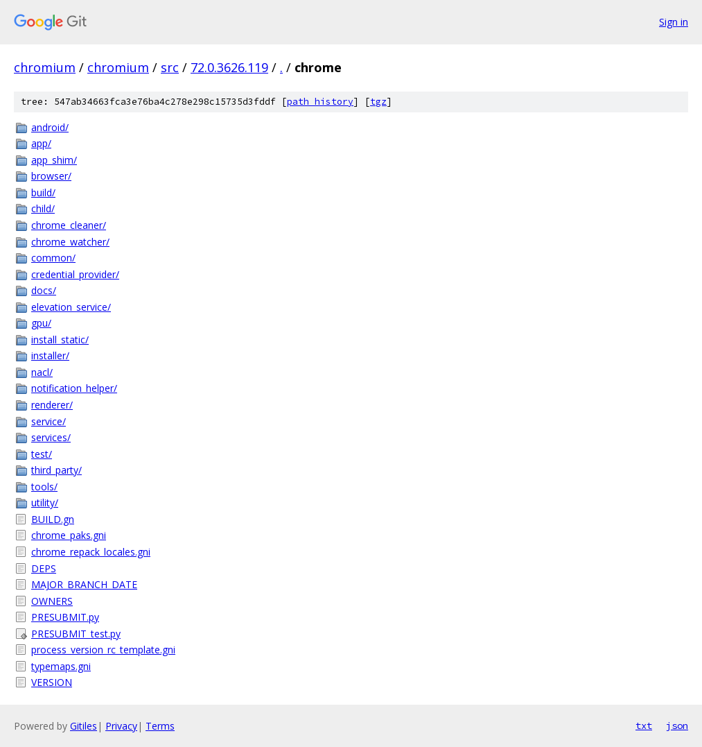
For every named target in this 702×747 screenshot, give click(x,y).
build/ (43, 192)
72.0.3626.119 (229, 67)
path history (320, 102)
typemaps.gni (61, 666)
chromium (45, 67)
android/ (50, 127)
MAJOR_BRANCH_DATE (84, 584)
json (677, 725)
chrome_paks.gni (68, 535)
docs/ (43, 290)
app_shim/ (54, 159)
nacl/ (42, 372)
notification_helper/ (74, 388)
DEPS (43, 568)
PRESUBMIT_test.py (76, 633)
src (170, 67)
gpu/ (41, 322)
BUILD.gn (52, 519)
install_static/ (60, 339)
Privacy (121, 725)
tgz (378, 102)
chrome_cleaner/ (68, 225)
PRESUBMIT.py (65, 617)
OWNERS (52, 601)
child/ (43, 208)
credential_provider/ (75, 274)
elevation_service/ (71, 307)
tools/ (44, 486)
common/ (53, 257)
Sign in (673, 21)
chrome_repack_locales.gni (90, 551)
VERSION (51, 682)
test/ (41, 454)
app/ (41, 143)
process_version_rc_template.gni (103, 649)
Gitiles (83, 725)
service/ (48, 421)
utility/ (44, 502)
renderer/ (52, 404)
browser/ (51, 175)
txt (643, 725)
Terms (160, 725)
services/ (51, 437)
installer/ (50, 355)
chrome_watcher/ (70, 241)
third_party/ (56, 469)
